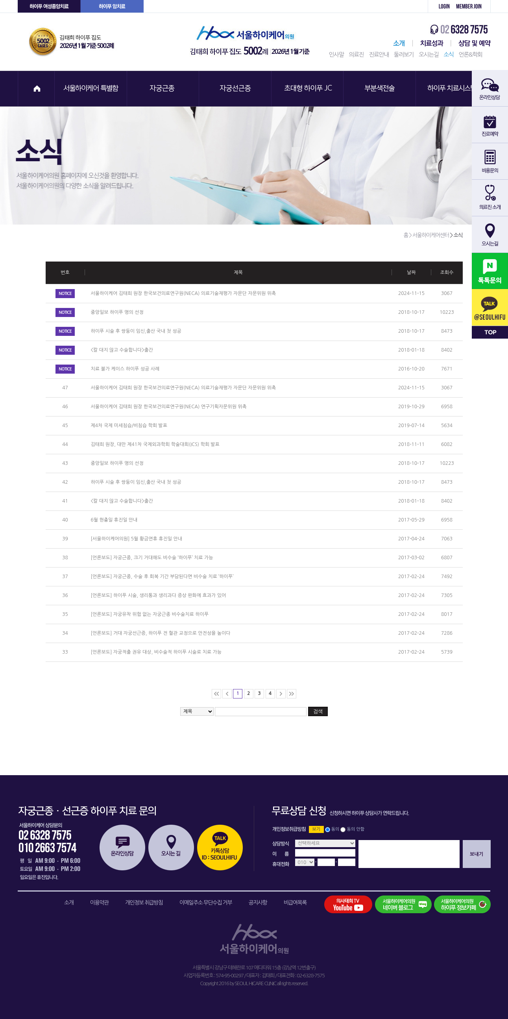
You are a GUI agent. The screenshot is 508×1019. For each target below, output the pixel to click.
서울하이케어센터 (397, 43)
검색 (318, 711)
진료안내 (378, 54)
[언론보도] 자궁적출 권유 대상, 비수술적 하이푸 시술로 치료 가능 (156, 652)
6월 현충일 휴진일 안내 (114, 520)
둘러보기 (404, 54)
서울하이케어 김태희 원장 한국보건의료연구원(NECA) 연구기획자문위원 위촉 (169, 406)
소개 (68, 902)
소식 (448, 54)
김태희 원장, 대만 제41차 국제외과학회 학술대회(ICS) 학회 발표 (155, 444)
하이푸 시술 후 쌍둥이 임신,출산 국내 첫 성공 (136, 331)
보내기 (476, 854)
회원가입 (472, 6)
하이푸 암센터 (112, 6)
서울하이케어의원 (252, 42)
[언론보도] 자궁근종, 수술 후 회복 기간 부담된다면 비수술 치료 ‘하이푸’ (162, 576)
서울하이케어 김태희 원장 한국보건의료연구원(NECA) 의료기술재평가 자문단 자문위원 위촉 (183, 293)
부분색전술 (380, 88)
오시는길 (428, 54)
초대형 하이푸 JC (308, 88)
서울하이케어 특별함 (91, 88)
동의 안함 (355, 829)
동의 (335, 829)
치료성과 (432, 43)
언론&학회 (470, 54)
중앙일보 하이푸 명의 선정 (117, 312)
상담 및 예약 (471, 43)
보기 (316, 829)
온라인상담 (122, 847)
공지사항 (258, 902)
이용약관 (99, 902)
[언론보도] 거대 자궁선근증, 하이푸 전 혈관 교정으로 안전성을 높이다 (161, 633)
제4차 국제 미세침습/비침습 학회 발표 (129, 425)
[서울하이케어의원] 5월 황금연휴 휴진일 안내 (136, 538)
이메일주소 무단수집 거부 (205, 902)
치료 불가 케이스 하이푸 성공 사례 (125, 369)
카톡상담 (220, 847)
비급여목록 (295, 902)
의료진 (356, 54)
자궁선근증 (236, 88)
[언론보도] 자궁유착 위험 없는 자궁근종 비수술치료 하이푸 (150, 614)
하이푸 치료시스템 (453, 88)
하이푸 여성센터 (49, 6)
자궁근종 (163, 88)
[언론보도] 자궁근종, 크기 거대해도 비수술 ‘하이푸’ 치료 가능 (152, 557)
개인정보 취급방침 (144, 902)
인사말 (336, 54)
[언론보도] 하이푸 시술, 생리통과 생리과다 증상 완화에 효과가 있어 (158, 595)
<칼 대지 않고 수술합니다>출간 (122, 350)
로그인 (440, 6)
